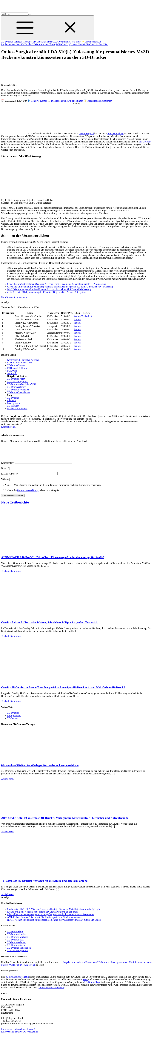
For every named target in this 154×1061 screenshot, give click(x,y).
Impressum (6, 1032)
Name (5, 471)
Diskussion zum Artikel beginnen (67, 101)
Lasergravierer (14, 403)
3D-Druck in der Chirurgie (45, 44)
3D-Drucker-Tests (16, 943)
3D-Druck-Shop (15, 935)
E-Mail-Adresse (9, 477)
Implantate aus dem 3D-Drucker (16, 44)
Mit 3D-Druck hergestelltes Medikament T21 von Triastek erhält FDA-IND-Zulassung (49, 289)
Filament (11, 400)
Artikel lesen (7, 782)
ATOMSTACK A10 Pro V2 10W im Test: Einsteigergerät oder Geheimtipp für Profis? (52, 560)
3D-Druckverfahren (42, 41)
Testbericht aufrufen (11, 574)
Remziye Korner (39, 101)
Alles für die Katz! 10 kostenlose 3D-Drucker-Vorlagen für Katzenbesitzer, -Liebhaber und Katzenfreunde (64, 821)
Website (5, 483)
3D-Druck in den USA (97, 44)
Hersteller (28, 41)
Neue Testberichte (15, 506)
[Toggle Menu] (47, 27)
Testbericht (86, 316)
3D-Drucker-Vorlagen (12, 41)
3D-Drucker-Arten (16, 379)
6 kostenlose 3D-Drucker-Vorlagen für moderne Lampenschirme (40, 768)
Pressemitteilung (116, 133)
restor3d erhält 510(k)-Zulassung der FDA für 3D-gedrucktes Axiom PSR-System (46, 292)
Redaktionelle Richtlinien (99, 101)
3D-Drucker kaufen (16, 938)
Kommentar (7, 466)
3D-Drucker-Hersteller (18, 389)
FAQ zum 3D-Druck (17, 368)
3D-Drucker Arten (16, 948)
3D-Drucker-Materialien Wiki (21, 384)
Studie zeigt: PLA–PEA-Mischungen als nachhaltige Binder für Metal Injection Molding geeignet (54, 912)
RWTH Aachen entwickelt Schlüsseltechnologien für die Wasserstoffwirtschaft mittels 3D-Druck (54, 923)
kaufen (77, 316)
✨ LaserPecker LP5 (91, 41)
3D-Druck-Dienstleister (18, 392)
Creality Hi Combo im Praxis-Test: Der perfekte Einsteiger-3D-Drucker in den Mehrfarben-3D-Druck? (63, 691)
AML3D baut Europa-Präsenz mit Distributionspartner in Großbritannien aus (44, 920)
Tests (73, 41)
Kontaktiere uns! (9, 427)
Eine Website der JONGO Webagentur (19, 1035)
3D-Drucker (145, 141)
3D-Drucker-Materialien (19, 951)
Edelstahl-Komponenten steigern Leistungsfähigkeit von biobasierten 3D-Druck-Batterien (50, 918)
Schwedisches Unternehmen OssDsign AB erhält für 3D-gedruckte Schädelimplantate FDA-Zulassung (56, 284)
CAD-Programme (61, 41)
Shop (78, 41)
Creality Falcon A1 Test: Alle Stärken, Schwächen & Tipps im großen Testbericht (49, 626)
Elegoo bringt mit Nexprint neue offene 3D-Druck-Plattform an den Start (42, 915)
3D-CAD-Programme (17, 381)
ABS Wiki (12, 373)
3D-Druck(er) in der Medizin (72, 44)
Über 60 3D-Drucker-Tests (20, 362)
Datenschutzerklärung (28, 494)
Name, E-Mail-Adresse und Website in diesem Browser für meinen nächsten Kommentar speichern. (53, 488)
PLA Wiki (12, 370)
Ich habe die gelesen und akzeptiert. (32, 494)
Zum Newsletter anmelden (14, 297)
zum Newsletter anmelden (51, 991)
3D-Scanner (13, 406)
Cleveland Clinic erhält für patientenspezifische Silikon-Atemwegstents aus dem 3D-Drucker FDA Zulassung (60, 286)
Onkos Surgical (86, 133)
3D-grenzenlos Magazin (17, 980)
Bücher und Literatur (17, 408)
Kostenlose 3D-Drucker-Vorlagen (23, 360)
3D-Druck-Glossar (16, 365)
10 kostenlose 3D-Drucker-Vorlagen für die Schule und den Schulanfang (44, 884)
